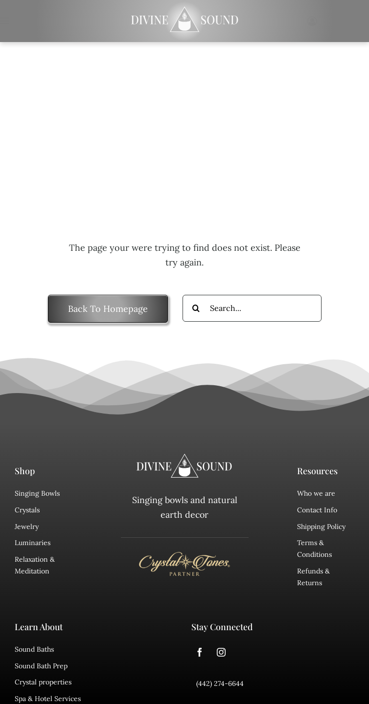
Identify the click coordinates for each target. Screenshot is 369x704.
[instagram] (221, 652)
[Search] (196, 308)
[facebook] (199, 652)
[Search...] (252, 308)
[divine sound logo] (184, 458)
